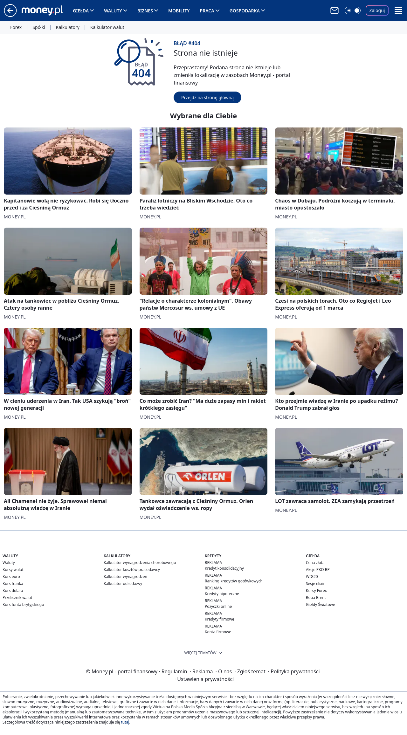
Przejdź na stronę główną (207, 97)
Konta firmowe (218, 632)
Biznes (145, 11)
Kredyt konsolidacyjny (224, 568)
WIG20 (312, 576)
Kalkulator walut (107, 27)
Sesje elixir (315, 583)
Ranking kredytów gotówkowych (234, 581)
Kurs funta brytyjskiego (23, 604)
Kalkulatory (67, 27)
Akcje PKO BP (318, 569)
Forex (16, 27)
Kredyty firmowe (219, 619)
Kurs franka (13, 583)
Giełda (81, 11)
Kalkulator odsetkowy (123, 583)
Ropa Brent (316, 597)
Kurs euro (11, 576)
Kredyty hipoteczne (222, 593)
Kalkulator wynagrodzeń (125, 576)
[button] (398, 10)
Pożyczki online (218, 606)
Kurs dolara (13, 590)
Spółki (38, 27)
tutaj (125, 722)
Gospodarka (245, 11)
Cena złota (315, 562)
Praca (207, 11)
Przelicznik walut (17, 597)
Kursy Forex (316, 590)
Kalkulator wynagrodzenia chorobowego (140, 562)
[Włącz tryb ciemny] (353, 10)
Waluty (113, 11)
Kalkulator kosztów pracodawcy (132, 569)
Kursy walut (13, 569)
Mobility (179, 11)
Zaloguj (377, 10)
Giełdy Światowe (320, 604)
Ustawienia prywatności (204, 679)
